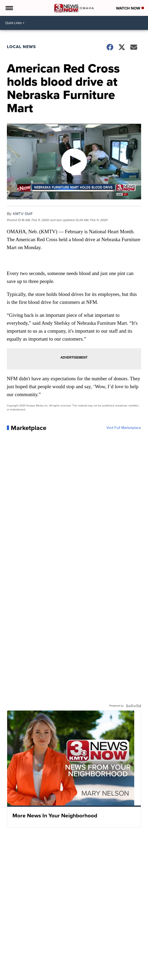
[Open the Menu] (9, 8)
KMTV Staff (22, 214)
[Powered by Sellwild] (133, 706)
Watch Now (130, 8)
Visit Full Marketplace (123, 428)
